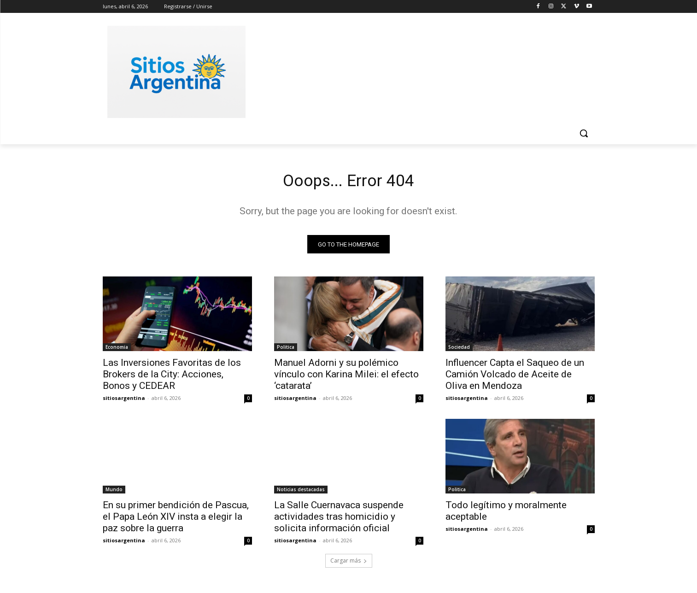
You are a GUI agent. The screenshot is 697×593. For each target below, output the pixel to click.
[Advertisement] (418, 70)
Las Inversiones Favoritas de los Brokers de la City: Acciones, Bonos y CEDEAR (172, 377)
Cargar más (348, 564)
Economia (116, 350)
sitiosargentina (124, 401)
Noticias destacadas (301, 492)
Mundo (114, 492)
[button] (584, 133)
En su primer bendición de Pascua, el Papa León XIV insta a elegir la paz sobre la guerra (176, 520)
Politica (285, 350)
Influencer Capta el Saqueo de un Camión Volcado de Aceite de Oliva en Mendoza (514, 377)
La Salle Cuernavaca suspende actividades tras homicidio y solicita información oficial (339, 520)
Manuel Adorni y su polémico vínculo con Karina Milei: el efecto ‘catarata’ (346, 377)
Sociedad (459, 350)
